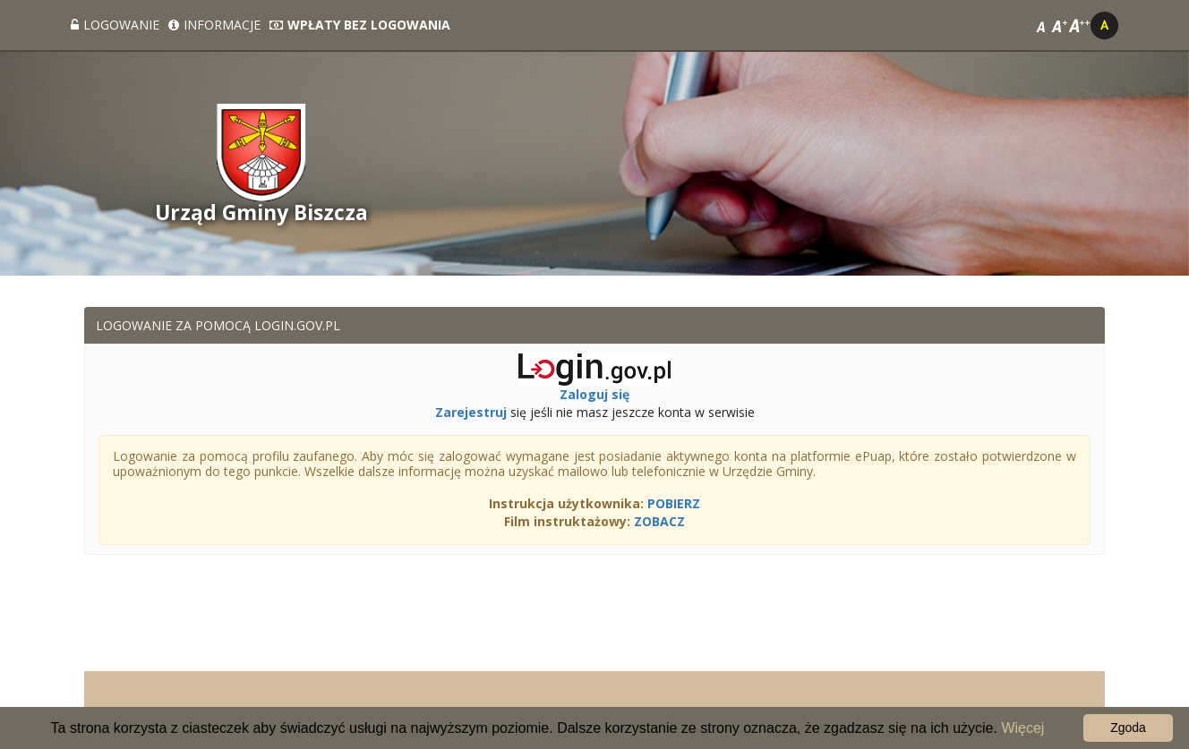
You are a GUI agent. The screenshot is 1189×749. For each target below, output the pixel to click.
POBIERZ (673, 503)
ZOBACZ (659, 521)
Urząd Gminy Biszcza (261, 212)
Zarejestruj (471, 412)
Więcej (1022, 728)
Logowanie (115, 24)
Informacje (214, 24)
